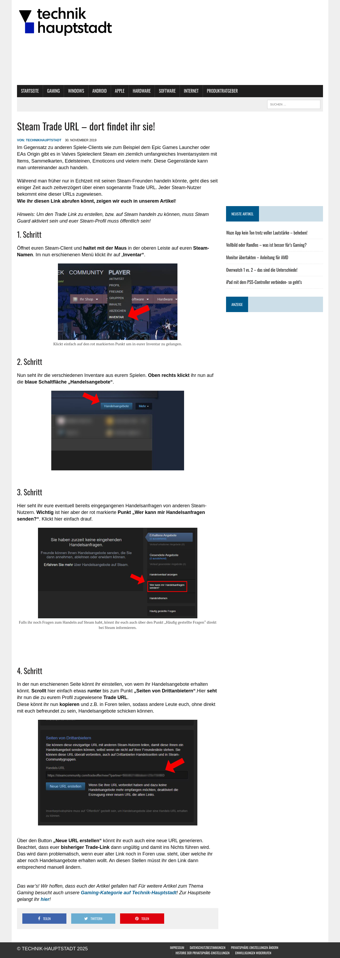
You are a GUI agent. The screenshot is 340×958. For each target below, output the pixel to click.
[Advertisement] (274, 159)
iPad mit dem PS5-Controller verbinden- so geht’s (264, 282)
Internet (191, 91)
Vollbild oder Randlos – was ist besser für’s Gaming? (266, 245)
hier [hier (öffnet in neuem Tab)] (45, 899)
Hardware (142, 91)
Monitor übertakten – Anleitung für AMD (257, 257)
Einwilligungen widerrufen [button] (253, 953)
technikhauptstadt (43, 140)
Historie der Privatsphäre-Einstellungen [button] (203, 953)
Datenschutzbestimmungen (207, 947)
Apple (120, 91)
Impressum (177, 947)
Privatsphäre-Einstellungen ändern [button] (254, 947)
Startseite (30, 91)
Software (167, 91)
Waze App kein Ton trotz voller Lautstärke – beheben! (266, 232)
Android (99, 91)
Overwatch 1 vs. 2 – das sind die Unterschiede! (262, 270)
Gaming (53, 91)
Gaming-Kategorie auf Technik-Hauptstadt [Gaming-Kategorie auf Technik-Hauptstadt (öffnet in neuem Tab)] (128, 892)
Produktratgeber (222, 91)
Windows (76, 91)
